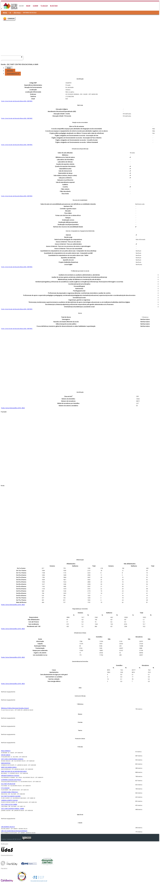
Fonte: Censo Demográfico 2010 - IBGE (13, 408)
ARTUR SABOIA (5, 755)
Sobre (35, 6)
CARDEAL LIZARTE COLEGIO (9, 800)
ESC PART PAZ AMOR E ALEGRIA (10, 796)
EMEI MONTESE (5, 763)
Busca (44, 6)
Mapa (21, 6)
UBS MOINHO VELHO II (8, 827)
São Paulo (17, 13)
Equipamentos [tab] (13, 74)
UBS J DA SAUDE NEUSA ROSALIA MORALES (14, 831)
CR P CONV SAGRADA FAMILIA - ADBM (12, 808)
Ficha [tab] (9, 68)
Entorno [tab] (10, 71)
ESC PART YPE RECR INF (8, 784)
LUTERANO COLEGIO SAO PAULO (11, 780)
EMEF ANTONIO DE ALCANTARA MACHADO (14, 771)
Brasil (5, 13)
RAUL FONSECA (5, 751)
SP (10, 13)
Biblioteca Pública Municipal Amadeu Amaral (15, 708)
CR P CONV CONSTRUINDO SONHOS (12, 759)
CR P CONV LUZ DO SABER (9, 804)
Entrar (53, 6)
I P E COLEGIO (5, 788)
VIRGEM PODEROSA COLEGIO (10, 775)
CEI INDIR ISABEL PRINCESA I (9, 792)
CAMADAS (11, 18)
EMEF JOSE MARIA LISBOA (8, 767)
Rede (28, 6)
